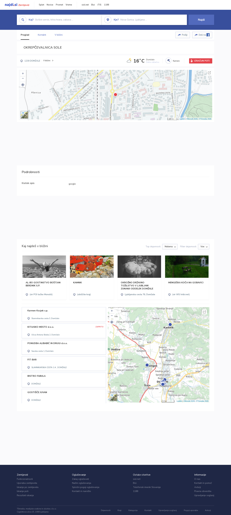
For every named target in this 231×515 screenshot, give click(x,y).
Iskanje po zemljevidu (27, 487)
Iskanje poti (22, 491)
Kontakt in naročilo (81, 491)
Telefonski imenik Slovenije (147, 487)
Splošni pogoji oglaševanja (85, 487)
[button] (22, 84)
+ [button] (23, 73)
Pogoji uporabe (191, 510)
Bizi (93, 4)
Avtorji (197, 487)
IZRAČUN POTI (202, 60)
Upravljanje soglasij (204, 495)
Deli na (204, 34)
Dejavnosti (106, 510)
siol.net (85, 4)
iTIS (99, 4)
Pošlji (184, 34)
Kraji (119, 510)
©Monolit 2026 (192, 119)
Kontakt (148, 510)
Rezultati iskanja (25, 495)
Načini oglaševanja (81, 483)
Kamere (176, 61)
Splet (41, 4)
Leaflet (182, 119)
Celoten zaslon (209, 72)
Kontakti (42, 34)
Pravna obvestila (202, 491)
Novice (50, 4)
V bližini (59, 34)
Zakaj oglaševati (80, 479)
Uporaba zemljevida (27, 483)
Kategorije (132, 510)
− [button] (23, 78)
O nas (197, 479)
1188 (106, 4)
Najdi (201, 20)
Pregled (25, 34)
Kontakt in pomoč (203, 483)
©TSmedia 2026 (205, 119)
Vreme (69, 4)
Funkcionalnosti (25, 479)
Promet (59, 4)
